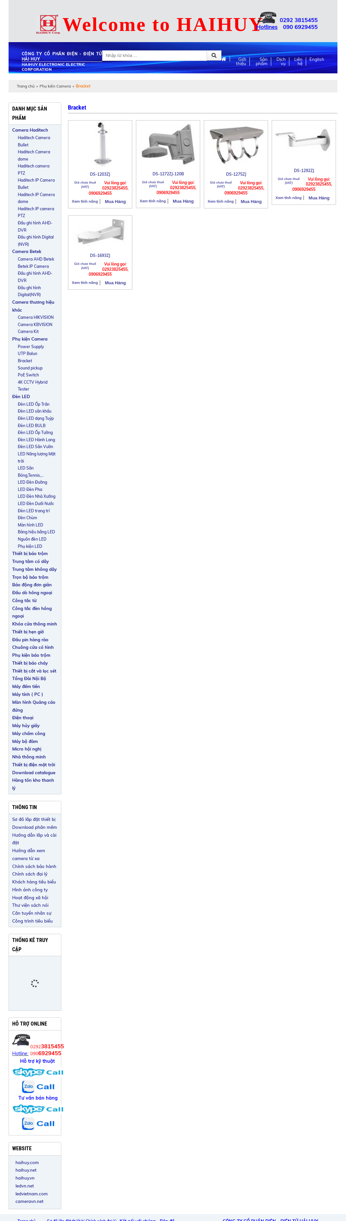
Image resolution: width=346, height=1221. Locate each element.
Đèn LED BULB (31, 425)
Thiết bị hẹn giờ (28, 631)
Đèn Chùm (27, 517)
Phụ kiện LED (30, 546)
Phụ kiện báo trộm (31, 655)
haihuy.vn (25, 1178)
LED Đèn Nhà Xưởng (36, 496)
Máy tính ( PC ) (27, 694)
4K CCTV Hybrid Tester (32, 386)
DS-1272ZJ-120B (168, 173)
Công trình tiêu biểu (32, 921)
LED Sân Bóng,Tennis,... (31, 472)
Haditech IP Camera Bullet (36, 184)
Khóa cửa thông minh (34, 623)
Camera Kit (28, 331)
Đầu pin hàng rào (30, 639)
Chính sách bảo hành (34, 866)
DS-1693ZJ (100, 255)
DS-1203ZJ (100, 174)
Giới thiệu (241, 61)
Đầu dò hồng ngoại (32, 592)
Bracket (25, 360)
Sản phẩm (262, 61)
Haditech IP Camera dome (36, 198)
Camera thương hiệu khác (33, 306)
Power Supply (31, 346)
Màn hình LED (30, 524)
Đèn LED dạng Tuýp (36, 418)
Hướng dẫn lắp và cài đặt (34, 839)
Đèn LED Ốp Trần (33, 404)
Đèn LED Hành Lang (36, 439)
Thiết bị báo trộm (30, 553)
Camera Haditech (30, 130)
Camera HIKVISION (36, 317)
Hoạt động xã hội (30, 897)
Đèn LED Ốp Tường (35, 432)
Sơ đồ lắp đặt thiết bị (33, 819)
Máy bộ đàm (25, 741)
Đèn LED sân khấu (34, 411)
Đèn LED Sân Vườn (35, 446)
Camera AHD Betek (36, 259)
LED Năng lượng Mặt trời (36, 457)
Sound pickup (30, 368)
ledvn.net (24, 1185)
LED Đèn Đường (32, 482)
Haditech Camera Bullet (34, 141)
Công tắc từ (24, 600)
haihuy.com (27, 1162)
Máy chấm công (28, 733)
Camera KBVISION (35, 324)
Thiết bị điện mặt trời (33, 764)
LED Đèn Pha (30, 489)
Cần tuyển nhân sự (31, 913)
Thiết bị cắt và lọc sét (34, 671)
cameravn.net (29, 1201)
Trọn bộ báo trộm (30, 577)
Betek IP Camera (33, 266)
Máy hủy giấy (26, 725)
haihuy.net (26, 1170)
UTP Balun (27, 353)
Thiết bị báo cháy (30, 663)
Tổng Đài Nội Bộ (29, 678)
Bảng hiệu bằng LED (36, 531)
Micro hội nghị (26, 748)
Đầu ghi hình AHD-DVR (35, 226)
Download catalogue (33, 772)
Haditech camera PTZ (33, 170)
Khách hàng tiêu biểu (34, 881)
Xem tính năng (85, 201)
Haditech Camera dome (34, 155)
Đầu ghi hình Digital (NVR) (36, 241)
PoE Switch (28, 374)
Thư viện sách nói (30, 905)
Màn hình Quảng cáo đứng (33, 706)
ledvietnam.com (31, 1193)
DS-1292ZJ (304, 170)
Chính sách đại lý (29, 874)
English (316, 59)
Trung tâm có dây (30, 561)
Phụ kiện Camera (55, 86)
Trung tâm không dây (34, 569)
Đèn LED (21, 396)
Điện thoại (22, 717)
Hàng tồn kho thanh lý (33, 784)
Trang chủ (26, 86)
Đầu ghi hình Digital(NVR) (29, 291)
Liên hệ (298, 61)
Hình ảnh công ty (30, 889)
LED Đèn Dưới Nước (36, 503)
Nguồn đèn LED (32, 539)
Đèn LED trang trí (34, 510)
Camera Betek (26, 251)
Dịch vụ (281, 61)
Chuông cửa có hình (33, 647)
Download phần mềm (34, 827)
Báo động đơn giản (32, 584)
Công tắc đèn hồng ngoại (32, 612)
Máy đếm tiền (26, 686)
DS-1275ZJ (236, 174)
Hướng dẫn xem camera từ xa (28, 854)
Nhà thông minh (29, 756)
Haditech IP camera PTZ (36, 212)
